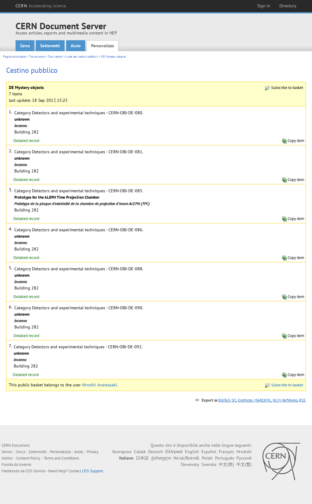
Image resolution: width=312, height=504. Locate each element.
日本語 (142, 458)
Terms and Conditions (61, 458)
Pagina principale (14, 57)
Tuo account (36, 57)
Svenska (208, 464)
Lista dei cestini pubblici (82, 57)
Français (226, 451)
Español (208, 451)
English (192, 451)
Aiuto (76, 45)
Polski (207, 458)
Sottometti (50, 45)
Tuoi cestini (55, 57)
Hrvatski (244, 451)
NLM (277, 400)
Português (224, 458)
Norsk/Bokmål (186, 458)
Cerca (25, 45)
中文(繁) (244, 464)
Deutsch (155, 451)
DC (234, 400)
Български (122, 451)
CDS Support (92, 471)
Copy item (293, 140)
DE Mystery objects (113, 57)
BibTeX (224, 400)
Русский (244, 458)
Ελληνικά (174, 451)
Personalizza (102, 45)
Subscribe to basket (284, 87)
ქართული (161, 458)
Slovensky (190, 464)
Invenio (25, 464)
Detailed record (26, 140)
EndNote (245, 400)
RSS (302, 400)
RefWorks (289, 400)
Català (140, 451)
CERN (41, 6)
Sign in (263, 6)
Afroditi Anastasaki (99, 385)
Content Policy (28, 458)
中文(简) (226, 464)
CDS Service (35, 471)
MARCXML (262, 400)
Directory (287, 6)
